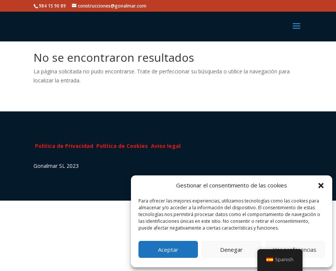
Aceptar (168, 249)
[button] (321, 185)
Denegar (231, 249)
